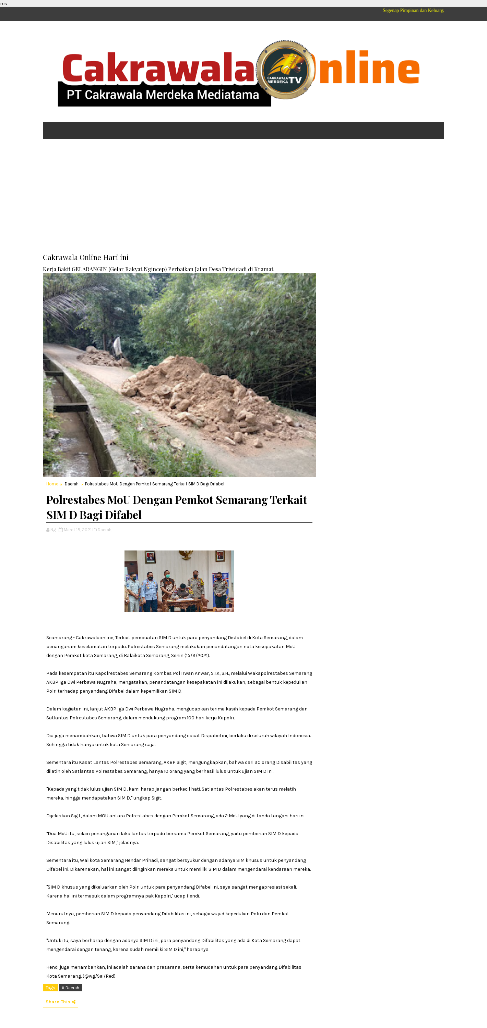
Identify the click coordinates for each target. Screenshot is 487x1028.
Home (52, 483)
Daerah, (105, 529)
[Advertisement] (243, 197)
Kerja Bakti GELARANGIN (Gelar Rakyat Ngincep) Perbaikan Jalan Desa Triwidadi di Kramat (158, 269)
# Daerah (70, 987)
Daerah (72, 483)
